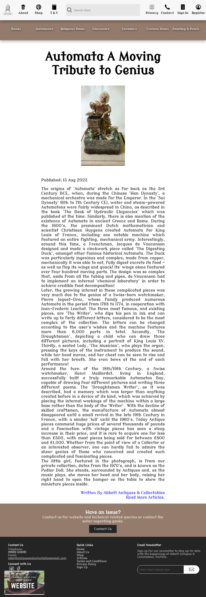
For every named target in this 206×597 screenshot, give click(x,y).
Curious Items (157, 29)
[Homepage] (7, 9)
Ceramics (129, 29)
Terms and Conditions (92, 561)
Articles (82, 558)
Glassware (100, 29)
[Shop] (38, 6)
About (23, 13)
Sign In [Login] (182, 13)
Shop (39, 13)
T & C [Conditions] (54, 13)
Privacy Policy (86, 564)
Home (80, 549)
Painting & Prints (185, 29)
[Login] (183, 6)
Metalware (44, 29)
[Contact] (167, 6)
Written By (123, 492)
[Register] (198, 6)
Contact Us (103, 529)
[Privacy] (152, 6)
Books (16, 29)
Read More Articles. (145, 497)
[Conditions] (54, 6)
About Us (83, 552)
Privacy (152, 13)
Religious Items (73, 29)
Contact (167, 13)
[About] (23, 6)
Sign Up (82, 567)
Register (198, 13)
